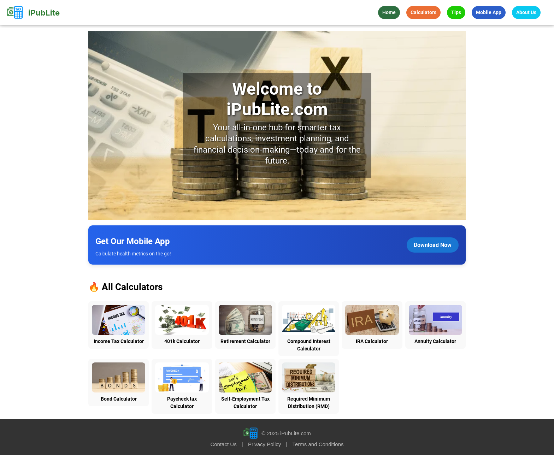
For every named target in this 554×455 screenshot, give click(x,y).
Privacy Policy (264, 444)
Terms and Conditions (317, 444)
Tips (456, 12)
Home (389, 12)
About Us (526, 12)
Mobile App (488, 12)
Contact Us (223, 444)
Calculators (423, 12)
